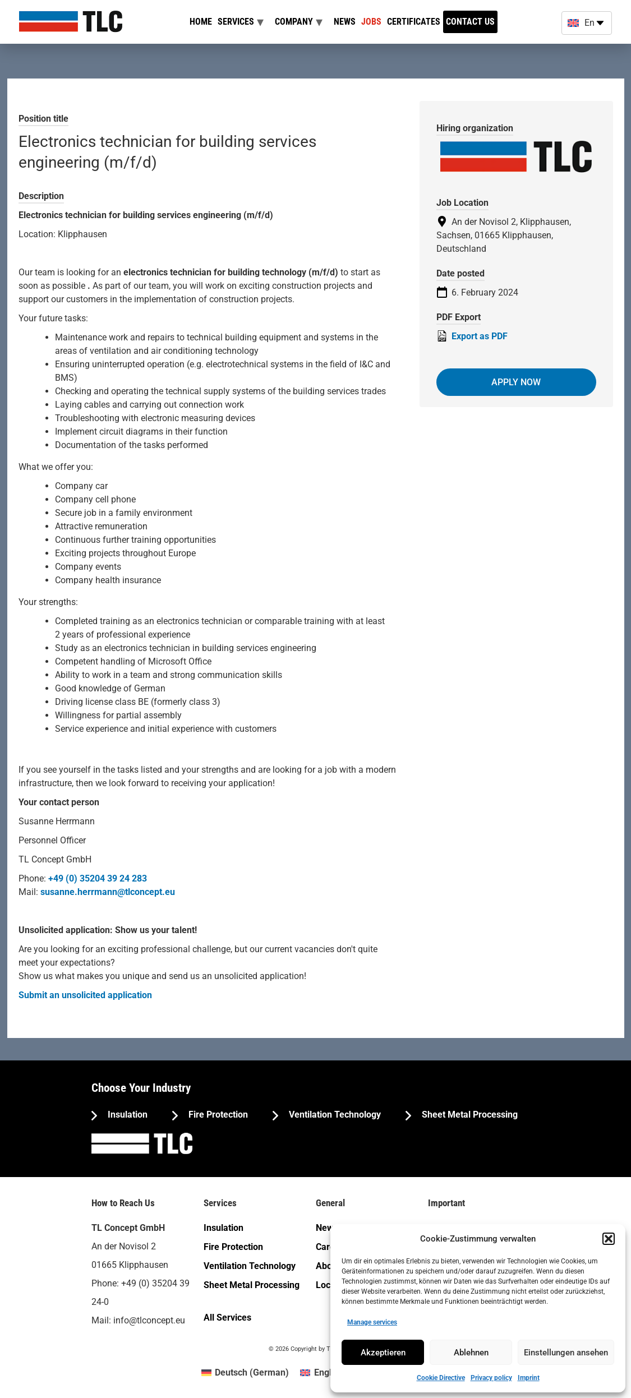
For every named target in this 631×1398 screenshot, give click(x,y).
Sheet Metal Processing (469, 1114)
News (345, 21)
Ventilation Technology (334, 1114)
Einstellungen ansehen (566, 1353)
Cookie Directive (441, 1378)
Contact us (470, 21)
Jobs (371, 21)
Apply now (516, 382)
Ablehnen (471, 1353)
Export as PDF (472, 336)
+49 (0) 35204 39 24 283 (97, 878)
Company (294, 21)
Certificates (413, 21)
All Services (227, 1317)
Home (201, 21)
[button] (608, 1238)
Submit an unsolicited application (85, 995)
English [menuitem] (328, 1372)
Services (236, 21)
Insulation (126, 1114)
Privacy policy (491, 1378)
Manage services (372, 1322)
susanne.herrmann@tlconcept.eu (107, 892)
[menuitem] (245, 1373)
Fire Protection (217, 1114)
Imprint (529, 1378)
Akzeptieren (383, 1353)
